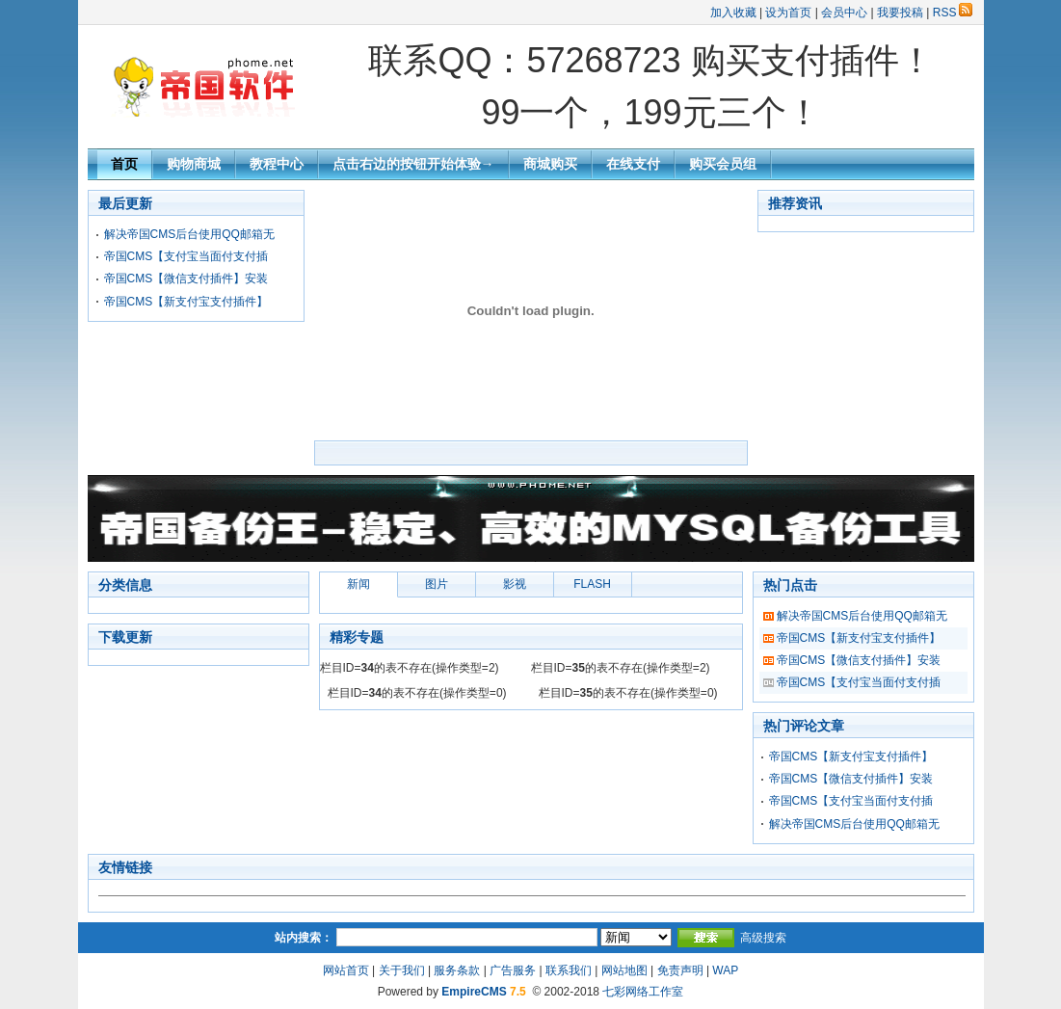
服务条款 (457, 970)
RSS (952, 12)
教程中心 (277, 164)
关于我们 (402, 970)
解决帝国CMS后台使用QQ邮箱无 (189, 234)
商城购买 (550, 164)
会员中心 (844, 12)
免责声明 (680, 970)
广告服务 (513, 970)
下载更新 (125, 637)
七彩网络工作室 (642, 991)
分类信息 (125, 585)
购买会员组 (722, 164)
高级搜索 (763, 937)
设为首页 (788, 12)
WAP (725, 970)
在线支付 (633, 164)
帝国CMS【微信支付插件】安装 (186, 278)
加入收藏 (733, 12)
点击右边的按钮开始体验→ (413, 164)
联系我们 (568, 970)
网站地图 (624, 970)
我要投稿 (900, 12)
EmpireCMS (473, 991)
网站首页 (346, 970)
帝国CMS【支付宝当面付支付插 (186, 256)
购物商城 (194, 164)
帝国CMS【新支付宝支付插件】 (186, 301)
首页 (124, 164)
